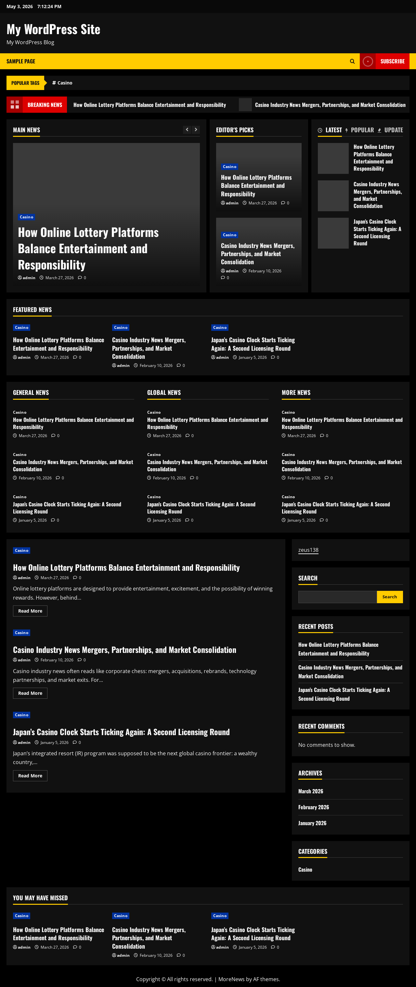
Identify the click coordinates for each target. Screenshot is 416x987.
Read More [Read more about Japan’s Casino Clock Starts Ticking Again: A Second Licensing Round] (32, 776)
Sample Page (20, 61)
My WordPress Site (53, 28)
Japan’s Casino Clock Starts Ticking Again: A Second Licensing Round (333, 233)
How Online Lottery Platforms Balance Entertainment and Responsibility (147, 104)
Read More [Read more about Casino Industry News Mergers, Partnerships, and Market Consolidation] (32, 694)
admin (29, 277)
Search (308, 578)
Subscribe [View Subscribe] (382, 61)
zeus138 (308, 549)
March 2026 (310, 791)
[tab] (330, 131)
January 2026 (312, 823)
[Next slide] (196, 130)
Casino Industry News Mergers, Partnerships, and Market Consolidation (257, 253)
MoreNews (231, 979)
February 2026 (313, 807)
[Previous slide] (187, 130)
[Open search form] (352, 61)
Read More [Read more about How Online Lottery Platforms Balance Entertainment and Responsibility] (32, 612)
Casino (65, 83)
